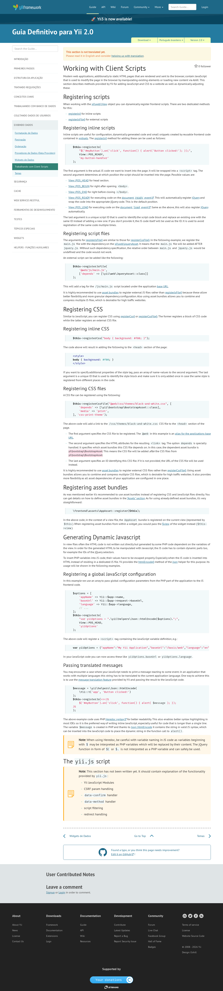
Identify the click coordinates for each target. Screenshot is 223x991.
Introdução (21, 59)
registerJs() (74, 113)
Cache (17, 191)
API (103, 7)
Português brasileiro (171, 40)
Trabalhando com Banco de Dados (35, 106)
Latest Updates (122, 930)
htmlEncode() (146, 562)
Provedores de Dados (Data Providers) (35, 153)
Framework (52, 924)
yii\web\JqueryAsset (126, 244)
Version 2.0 (197, 40)
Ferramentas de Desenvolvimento (34, 209)
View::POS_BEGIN (79, 186)
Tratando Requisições (27, 87)
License (16, 936)
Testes (18, 219)
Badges (152, 946)
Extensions (52, 936)
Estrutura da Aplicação (28, 77)
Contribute (120, 924)
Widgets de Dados (24, 159)
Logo (48, 941)
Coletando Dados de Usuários (32, 115)
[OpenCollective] (111, 979)
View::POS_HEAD (78, 180)
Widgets (19, 238)
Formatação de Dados (26, 133)
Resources (85, 941)
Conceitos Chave (24, 96)
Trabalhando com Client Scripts (31, 166)
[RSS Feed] (201, 916)
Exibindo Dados (23, 125)
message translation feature (95, 679)
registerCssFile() (140, 240)
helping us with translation (128, 56)
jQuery (195, 197)
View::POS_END (77, 192)
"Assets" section (136, 498)
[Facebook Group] (195, 916)
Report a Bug (121, 936)
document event (136, 197)
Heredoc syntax (115, 719)
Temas (18, 173)
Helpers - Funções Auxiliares (31, 247)
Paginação (20, 139)
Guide (92, 7)
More (159, 7)
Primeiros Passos (24, 68)
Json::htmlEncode (141, 727)
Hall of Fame (154, 941)
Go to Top (143, 836)
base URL (162, 286)
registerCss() (128, 316)
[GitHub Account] (184, 916)
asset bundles (110, 292)
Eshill (194, 952)
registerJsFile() (76, 119)
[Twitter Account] (190, 916)
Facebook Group (157, 936)
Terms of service (190, 924)
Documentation (54, 930)
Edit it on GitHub (121, 854)
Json (175, 562)
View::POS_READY (79, 197)
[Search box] (35, 48)
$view (165, 524)
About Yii (17, 924)
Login (205, 7)
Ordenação (20, 146)
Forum (125, 7)
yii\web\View (99, 104)
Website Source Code (193, 936)
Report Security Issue (125, 941)
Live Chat (153, 930)
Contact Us (18, 941)
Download (144, 40)
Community (141, 7)
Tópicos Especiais (24, 228)
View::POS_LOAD (78, 207)
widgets (83, 138)
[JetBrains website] (111, 987)
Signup (50, 892)
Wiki (113, 7)
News (15, 930)
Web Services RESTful (27, 200)
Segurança (20, 181)
